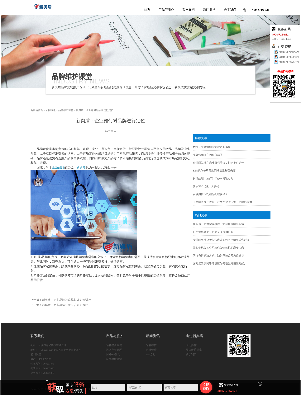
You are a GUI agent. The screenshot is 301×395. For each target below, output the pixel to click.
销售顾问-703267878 (286, 52)
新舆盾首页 (37, 110)
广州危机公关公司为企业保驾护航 (213, 232)
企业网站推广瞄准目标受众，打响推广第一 (218, 162)
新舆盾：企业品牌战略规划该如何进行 (66, 299)
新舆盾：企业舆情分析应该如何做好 (65, 305)
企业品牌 (58, 167)
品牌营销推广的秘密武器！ (209, 154)
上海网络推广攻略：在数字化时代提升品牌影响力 (222, 202)
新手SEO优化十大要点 (206, 186)
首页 (147, 9)
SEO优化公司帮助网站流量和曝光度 (214, 170)
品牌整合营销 (114, 345)
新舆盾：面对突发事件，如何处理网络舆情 (218, 224)
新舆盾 (81, 167)
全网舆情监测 (114, 359)
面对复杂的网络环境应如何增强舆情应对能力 (220, 263)
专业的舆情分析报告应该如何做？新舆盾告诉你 (221, 239)
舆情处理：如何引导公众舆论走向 (213, 178)
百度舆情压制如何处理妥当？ (210, 194)
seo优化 (150, 354)
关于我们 (191, 354)
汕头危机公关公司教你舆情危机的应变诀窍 (218, 247)
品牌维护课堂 (65, 110)
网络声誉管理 (114, 349)
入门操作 (191, 345)
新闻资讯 (51, 110)
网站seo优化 (113, 354)
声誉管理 (151, 349)
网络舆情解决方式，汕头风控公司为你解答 (218, 255)
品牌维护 (151, 345)
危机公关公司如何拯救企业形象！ (213, 147)
